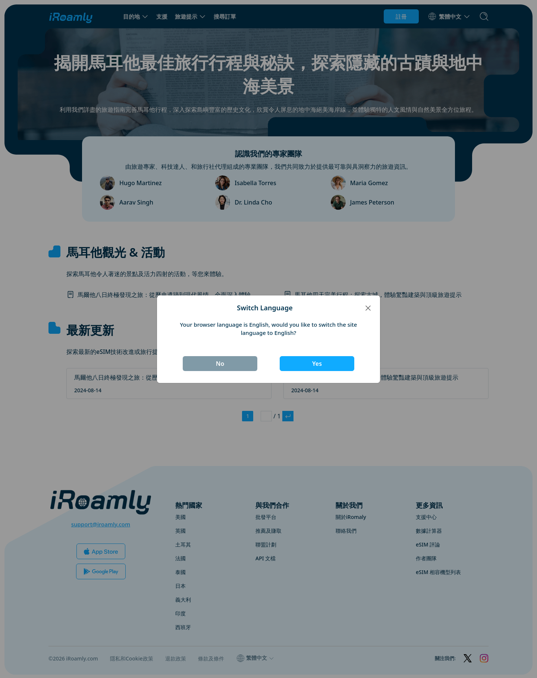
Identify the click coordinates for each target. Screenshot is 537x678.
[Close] (368, 308)
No (220, 363)
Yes (317, 363)
